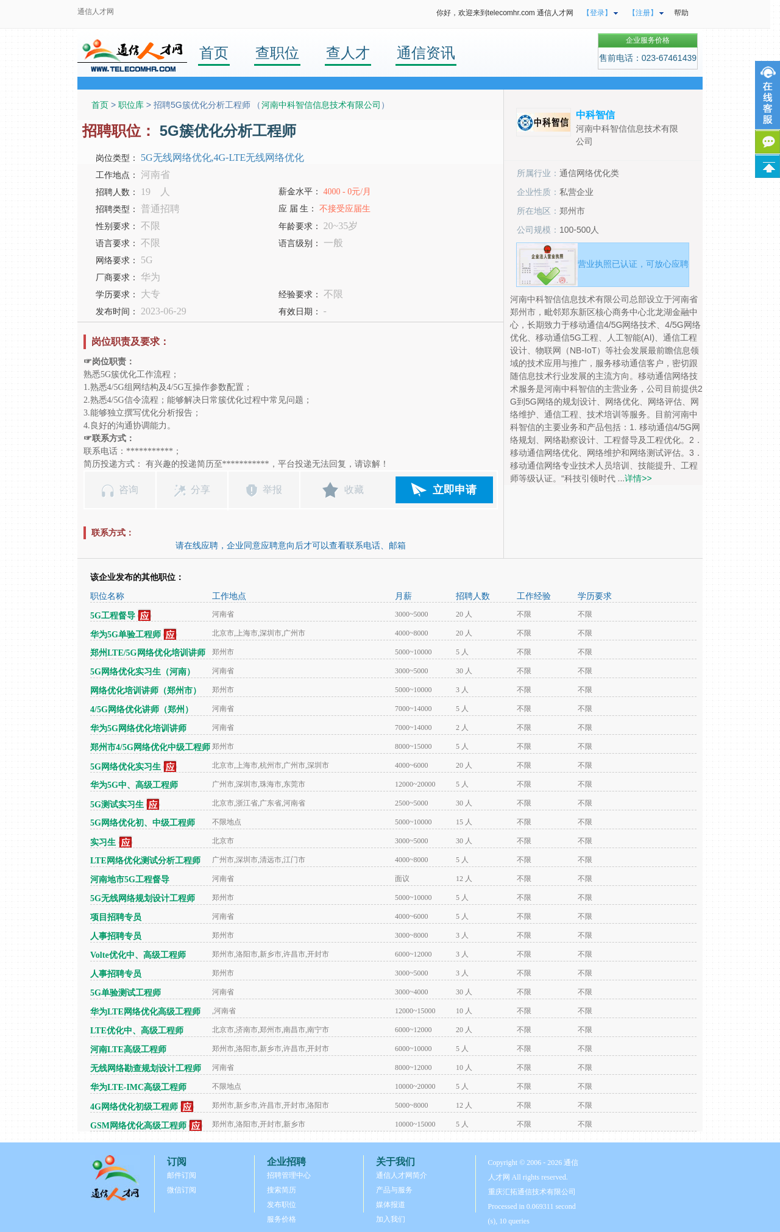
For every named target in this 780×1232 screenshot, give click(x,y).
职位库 (131, 105)
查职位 (277, 52)
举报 (272, 489)
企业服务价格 (648, 40)
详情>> (638, 478)
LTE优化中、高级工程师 (136, 1030)
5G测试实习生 (117, 804)
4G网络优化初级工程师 (134, 1106)
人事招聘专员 (115, 936)
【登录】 (597, 13)
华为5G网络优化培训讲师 (138, 728)
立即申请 (455, 490)
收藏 (354, 489)
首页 (214, 52)
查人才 (348, 52)
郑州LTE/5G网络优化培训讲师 (147, 652)
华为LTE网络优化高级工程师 (145, 1011)
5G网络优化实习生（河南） (142, 671)
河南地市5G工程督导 (129, 879)
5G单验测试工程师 (125, 992)
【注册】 (643, 13)
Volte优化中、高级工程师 (138, 955)
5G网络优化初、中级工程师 (142, 822)
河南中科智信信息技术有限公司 (321, 105)
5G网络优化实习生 (125, 766)
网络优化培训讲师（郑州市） (145, 690)
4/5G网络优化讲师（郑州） (141, 709)
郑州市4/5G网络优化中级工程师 (150, 747)
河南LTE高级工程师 (128, 1049)
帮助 (681, 13)
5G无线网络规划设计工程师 (142, 898)
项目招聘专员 (115, 917)
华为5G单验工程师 (125, 634)
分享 (200, 489)
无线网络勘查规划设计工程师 (145, 1068)
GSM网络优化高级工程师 (138, 1125)
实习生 (103, 842)
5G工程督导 (112, 615)
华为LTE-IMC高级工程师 (138, 1087)
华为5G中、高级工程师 (134, 785)
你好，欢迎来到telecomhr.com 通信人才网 (504, 13)
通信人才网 (95, 11)
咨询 (128, 489)
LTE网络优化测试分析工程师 (145, 860)
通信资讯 (426, 52)
